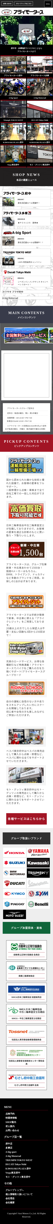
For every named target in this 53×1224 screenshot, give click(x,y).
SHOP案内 (11, 1122)
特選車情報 (11, 1118)
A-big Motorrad (10, 298)
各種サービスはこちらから (26, 819)
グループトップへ (15, 1190)
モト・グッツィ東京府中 (18, 1177)
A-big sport (11, 1152)
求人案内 (10, 1126)
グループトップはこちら (23, 3)
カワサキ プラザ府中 (12, 291)
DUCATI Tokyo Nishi (16, 1164)
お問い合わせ (7, 3)
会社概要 (10, 1202)
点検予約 (10, 1114)
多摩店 (9, 1148)
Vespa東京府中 (13, 1173)
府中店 (9, 1143)
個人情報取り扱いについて (19, 1194)
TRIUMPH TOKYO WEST (19, 1160)
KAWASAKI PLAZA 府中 (18, 1168)
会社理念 (10, 1198)
